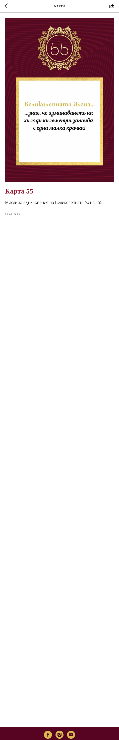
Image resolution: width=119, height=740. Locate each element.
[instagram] (59, 722)
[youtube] (71, 722)
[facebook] (48, 722)
